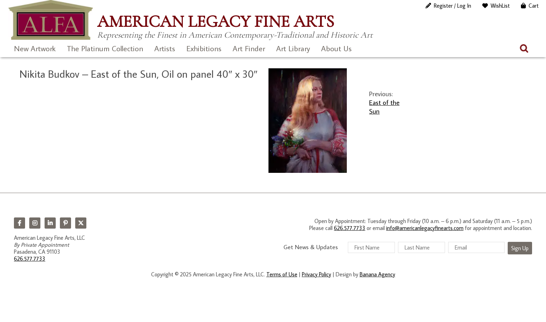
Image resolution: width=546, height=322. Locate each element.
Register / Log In (452, 5)
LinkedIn (50, 223)
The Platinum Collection (105, 48)
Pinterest (65, 223)
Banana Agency (377, 274)
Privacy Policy (316, 274)
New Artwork (35, 48)
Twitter (80, 223)
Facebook (19, 223)
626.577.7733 (29, 258)
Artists (164, 48)
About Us (336, 48)
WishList (500, 5)
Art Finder (249, 48)
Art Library (293, 48)
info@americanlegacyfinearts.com (424, 227)
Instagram (34, 223)
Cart (534, 5)
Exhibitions (203, 48)
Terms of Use (281, 274)
